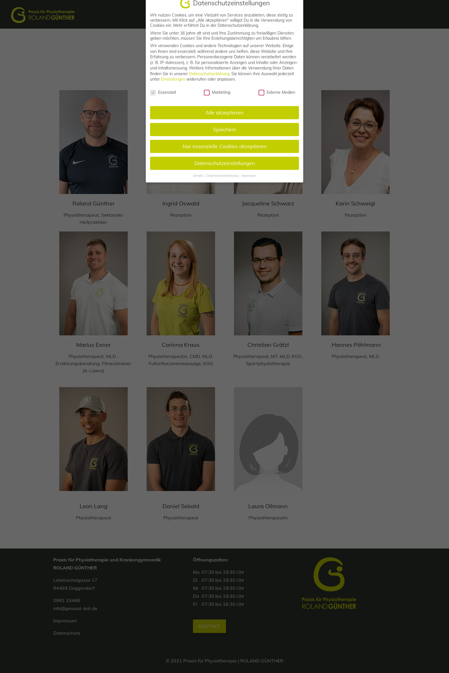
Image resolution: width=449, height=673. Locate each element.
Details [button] (198, 183)
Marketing (217, 99)
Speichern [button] (224, 136)
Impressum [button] (248, 183)
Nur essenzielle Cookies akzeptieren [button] (225, 153)
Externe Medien (277, 99)
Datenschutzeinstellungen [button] (224, 170)
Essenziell (163, 99)
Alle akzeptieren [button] (224, 119)
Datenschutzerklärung (209, 80)
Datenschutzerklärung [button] (222, 183)
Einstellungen (173, 86)
